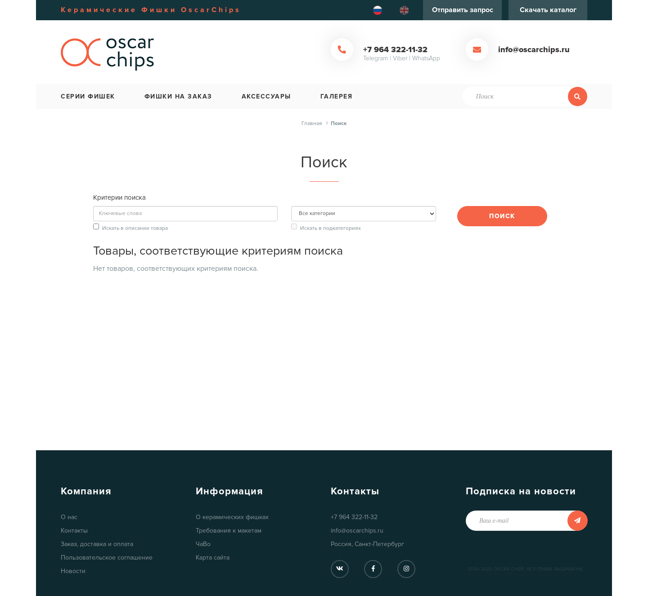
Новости (73, 571)
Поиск (338, 123)
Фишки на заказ (178, 96)
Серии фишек (88, 96)
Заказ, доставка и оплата (97, 544)
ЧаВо (203, 544)
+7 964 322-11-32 (391, 50)
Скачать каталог (548, 9)
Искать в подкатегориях (326, 228)
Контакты (74, 530)
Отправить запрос (462, 9)
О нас (69, 517)
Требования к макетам (228, 530)
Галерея (336, 96)
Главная (312, 123)
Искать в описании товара (130, 228)
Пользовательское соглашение (107, 557)
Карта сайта (213, 557)
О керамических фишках (232, 517)
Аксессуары (266, 96)
